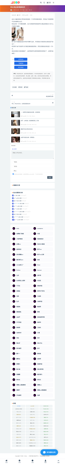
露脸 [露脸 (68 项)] (46, 443)
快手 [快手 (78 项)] (32, 420)
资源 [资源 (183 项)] (46, 440)
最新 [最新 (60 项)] (19, 426)
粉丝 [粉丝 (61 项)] (32, 431)
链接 (26, 87)
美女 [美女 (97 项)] (46, 434)
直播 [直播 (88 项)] (46, 428)
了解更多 (20, 63)
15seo (25, 456)
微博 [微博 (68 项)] (19, 420)
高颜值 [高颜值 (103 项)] (32, 445)
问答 (32, 461)
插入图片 (14, 149)
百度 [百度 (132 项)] (46, 426)
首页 (19, 15)
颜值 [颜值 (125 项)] (18, 445)
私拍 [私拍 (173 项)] (18, 431)
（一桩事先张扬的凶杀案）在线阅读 (30, 112)
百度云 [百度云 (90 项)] (18, 428)
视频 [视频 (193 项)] (32, 440)
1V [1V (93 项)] (18, 406)
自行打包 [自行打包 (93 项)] (32, 437)
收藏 (14, 87)
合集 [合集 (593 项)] (32, 414)
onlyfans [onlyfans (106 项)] (18, 409)
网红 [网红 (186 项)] (32, 434)
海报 (20, 87)
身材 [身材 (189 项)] (18, 443)
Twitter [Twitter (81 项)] (46, 409)
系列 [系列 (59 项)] (19, 434)
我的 (45, 461)
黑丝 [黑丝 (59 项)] (46, 445)
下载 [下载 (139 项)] (18, 411)
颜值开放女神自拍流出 (27, 129)
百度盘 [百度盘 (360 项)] (32, 428)
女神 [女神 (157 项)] (46, 414)
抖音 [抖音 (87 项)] (46, 420)
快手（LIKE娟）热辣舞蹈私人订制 (30, 120)
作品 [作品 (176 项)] (46, 411)
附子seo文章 (16, 10)
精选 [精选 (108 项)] (46, 431)
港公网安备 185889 (44, 456)
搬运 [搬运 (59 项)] (32, 423)
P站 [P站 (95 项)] (32, 409)
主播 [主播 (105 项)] (32, 411)
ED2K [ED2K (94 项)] (46, 406)
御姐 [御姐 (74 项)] (46, 417)
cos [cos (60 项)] (32, 406)
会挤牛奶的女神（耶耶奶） (28, 137)
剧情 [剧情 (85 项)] (19, 414)
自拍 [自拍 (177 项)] (18, 437)
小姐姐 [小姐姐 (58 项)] (32, 417)
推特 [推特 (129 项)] (18, 423)
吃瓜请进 (20, 67)
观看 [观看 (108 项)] (18, 440)
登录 (49, 2)
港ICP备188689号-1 (34, 456)
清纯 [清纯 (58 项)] (32, 426)
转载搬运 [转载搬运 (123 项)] (32, 443)
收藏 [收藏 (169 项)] (46, 423)
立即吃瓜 (20, 59)
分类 (19, 461)
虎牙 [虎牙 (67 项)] (46, 437)
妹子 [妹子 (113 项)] (18, 417)
